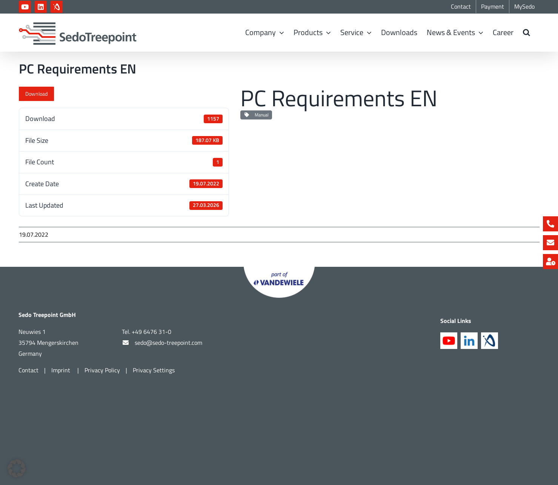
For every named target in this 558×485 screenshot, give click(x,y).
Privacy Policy (102, 370)
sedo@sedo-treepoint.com (168, 342)
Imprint (61, 370)
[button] (526, 32)
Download (36, 94)
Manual (256, 114)
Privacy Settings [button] (154, 370)
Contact (28, 370)
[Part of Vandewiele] (279, 270)
